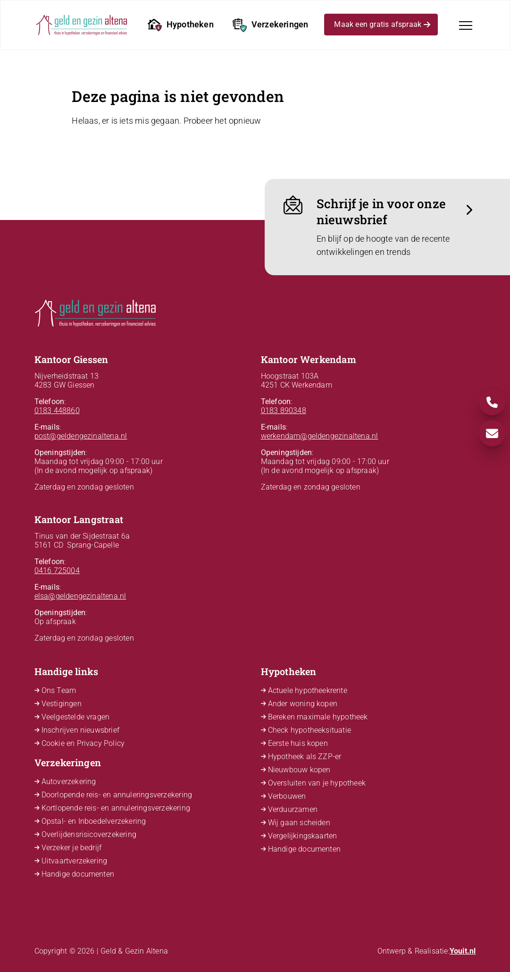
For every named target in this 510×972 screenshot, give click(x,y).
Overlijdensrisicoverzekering (89, 834)
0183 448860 (57, 410)
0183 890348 (283, 410)
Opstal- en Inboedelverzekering (94, 821)
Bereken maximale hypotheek (318, 716)
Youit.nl (463, 951)
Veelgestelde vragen (76, 716)
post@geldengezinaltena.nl (80, 435)
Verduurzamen (293, 809)
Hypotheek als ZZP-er (305, 756)
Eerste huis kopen (298, 743)
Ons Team (59, 690)
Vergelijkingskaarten (302, 835)
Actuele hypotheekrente (307, 690)
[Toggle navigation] (465, 25)
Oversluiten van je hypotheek (317, 782)
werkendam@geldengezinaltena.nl (319, 435)
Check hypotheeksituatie (309, 730)
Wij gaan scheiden (299, 822)
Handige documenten (78, 874)
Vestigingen (62, 703)
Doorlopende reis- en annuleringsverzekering (117, 794)
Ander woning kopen (303, 703)
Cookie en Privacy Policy (83, 743)
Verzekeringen (271, 25)
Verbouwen (287, 796)
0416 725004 (57, 570)
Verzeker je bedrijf (72, 847)
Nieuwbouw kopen (299, 769)
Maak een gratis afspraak (382, 26)
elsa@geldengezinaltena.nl (80, 596)
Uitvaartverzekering (75, 860)
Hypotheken (181, 25)
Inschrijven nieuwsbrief (81, 730)
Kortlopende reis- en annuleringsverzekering (116, 807)
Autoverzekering (69, 781)
